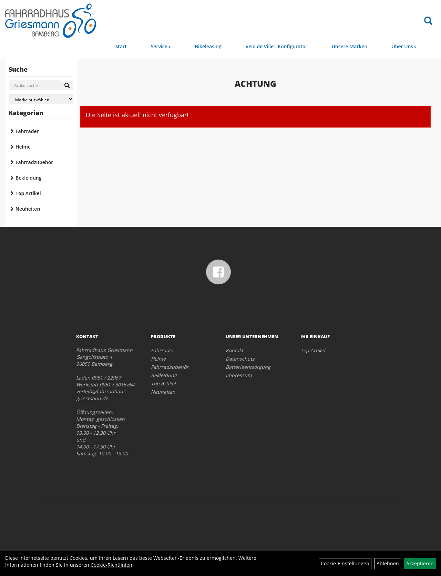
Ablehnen (388, 563)
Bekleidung (28, 177)
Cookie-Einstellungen (345, 563)
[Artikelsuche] (428, 21)
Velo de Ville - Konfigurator (277, 46)
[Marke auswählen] (41, 99)
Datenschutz (240, 358)
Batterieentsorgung (248, 367)
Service (161, 46)
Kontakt (234, 350)
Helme (23, 146)
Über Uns (404, 46)
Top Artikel (28, 193)
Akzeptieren (420, 563)
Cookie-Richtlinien (111, 565)
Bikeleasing (208, 46)
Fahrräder (27, 131)
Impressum (239, 375)
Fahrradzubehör (34, 162)
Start (121, 46)
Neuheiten (28, 208)
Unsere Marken (349, 46)
